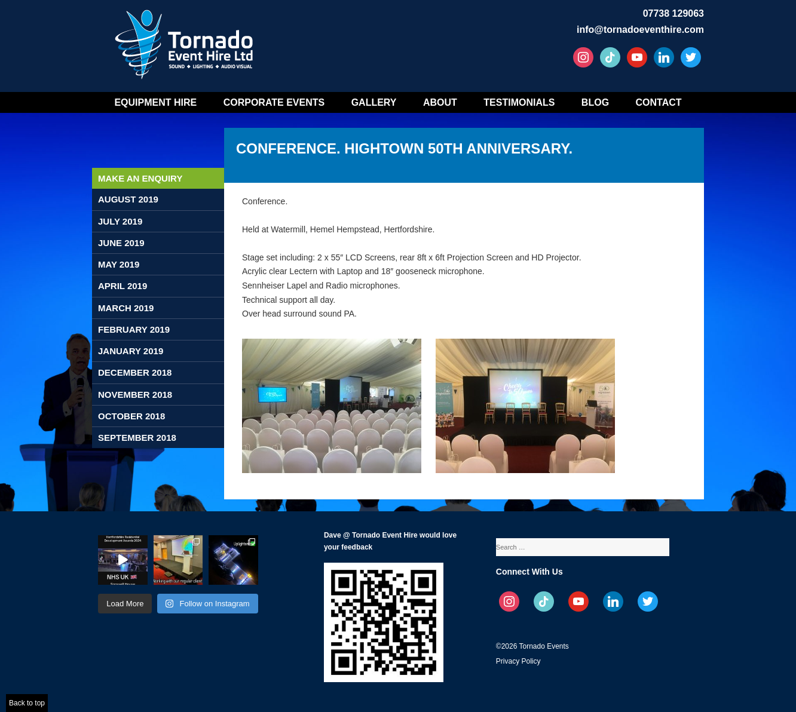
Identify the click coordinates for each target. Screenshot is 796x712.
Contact (659, 102)
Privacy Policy (518, 661)
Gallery (374, 102)
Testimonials (519, 102)
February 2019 (134, 329)
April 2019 (122, 286)
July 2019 (120, 221)
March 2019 (126, 308)
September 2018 (137, 437)
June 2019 (121, 243)
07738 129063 (673, 13)
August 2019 (128, 199)
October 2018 (131, 416)
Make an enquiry (140, 178)
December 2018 (135, 372)
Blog (595, 102)
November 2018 (135, 394)
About (440, 102)
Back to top (27, 703)
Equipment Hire (155, 102)
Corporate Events (274, 102)
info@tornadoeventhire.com (640, 29)
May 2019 (118, 264)
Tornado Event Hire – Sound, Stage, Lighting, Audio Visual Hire (186, 40)
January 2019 (130, 351)
